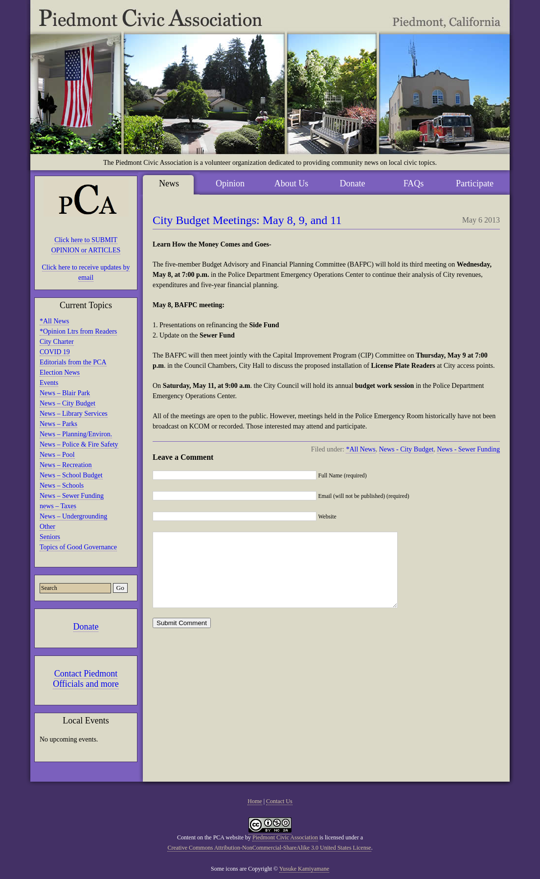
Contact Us (279, 801)
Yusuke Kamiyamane (304, 868)
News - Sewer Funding (468, 449)
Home (255, 801)
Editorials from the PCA (73, 362)
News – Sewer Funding (72, 495)
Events (49, 382)
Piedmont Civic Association (285, 837)
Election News (60, 372)
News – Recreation (66, 465)
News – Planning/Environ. (76, 434)
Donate (86, 626)
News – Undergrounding (73, 516)
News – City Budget (67, 403)
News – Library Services (74, 413)
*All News (54, 321)
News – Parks (58, 424)
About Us (291, 183)
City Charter (57, 341)
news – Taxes (58, 506)
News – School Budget (71, 475)
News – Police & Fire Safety (79, 444)
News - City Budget (406, 449)
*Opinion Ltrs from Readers (78, 331)
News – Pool (57, 454)
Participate (475, 183)
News (169, 183)
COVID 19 (55, 352)
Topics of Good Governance (78, 547)
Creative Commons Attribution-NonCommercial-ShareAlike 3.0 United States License (269, 847)
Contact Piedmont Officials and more (86, 679)
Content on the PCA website (210, 837)
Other (47, 526)
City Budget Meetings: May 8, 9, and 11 (247, 220)
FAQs (414, 183)
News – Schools (62, 485)
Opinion (230, 183)
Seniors (50, 537)
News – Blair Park (65, 393)
